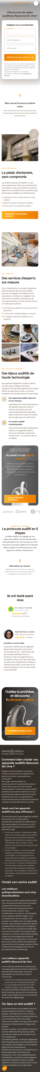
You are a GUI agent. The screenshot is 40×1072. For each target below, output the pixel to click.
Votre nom (10, 29)
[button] (16, 121)
